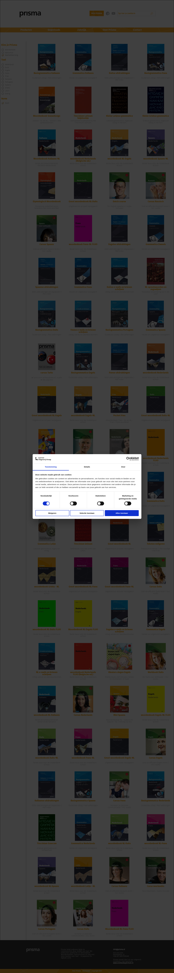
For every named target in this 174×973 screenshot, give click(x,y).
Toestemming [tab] (51, 467)
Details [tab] (87, 467)
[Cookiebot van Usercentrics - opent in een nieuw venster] (128, 459)
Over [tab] (123, 467)
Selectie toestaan (87, 513)
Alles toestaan (122, 513)
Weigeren (52, 513)
